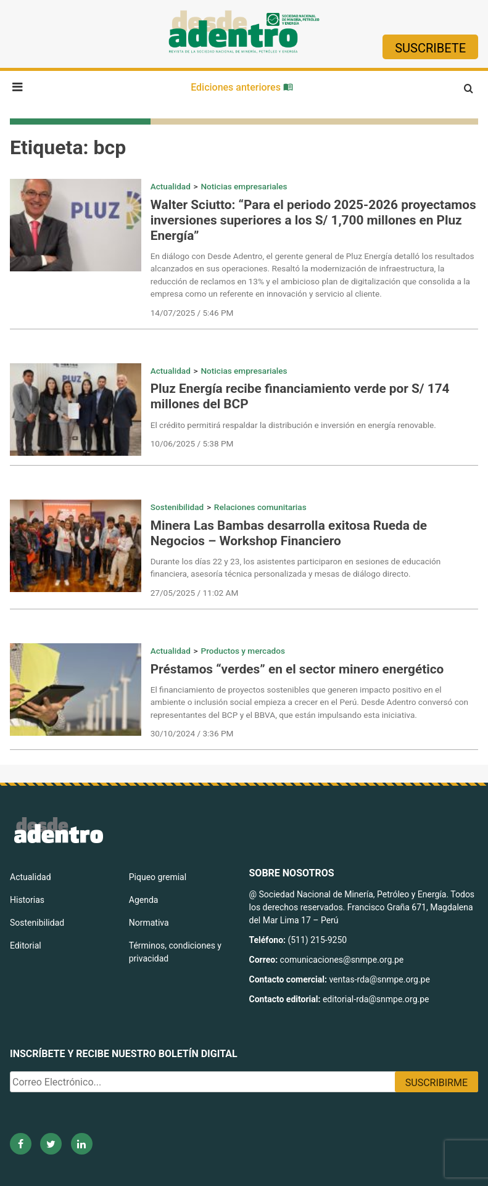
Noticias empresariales (244, 186)
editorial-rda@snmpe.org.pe (376, 999)
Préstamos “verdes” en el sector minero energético (297, 669)
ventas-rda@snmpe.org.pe (379, 979)
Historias (27, 900)
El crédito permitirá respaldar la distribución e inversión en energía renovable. (293, 425)
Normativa (149, 923)
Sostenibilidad (177, 507)
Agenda (144, 900)
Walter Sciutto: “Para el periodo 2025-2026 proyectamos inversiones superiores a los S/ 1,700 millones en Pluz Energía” (313, 220)
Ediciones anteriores (242, 87)
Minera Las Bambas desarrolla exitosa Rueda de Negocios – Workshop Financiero (289, 533)
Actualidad (171, 186)
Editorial (25, 945)
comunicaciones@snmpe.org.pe (343, 960)
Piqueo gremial (157, 877)
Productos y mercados (242, 651)
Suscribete (430, 48)
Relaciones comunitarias (260, 507)
